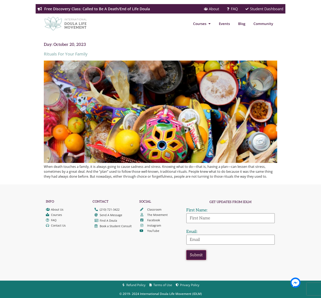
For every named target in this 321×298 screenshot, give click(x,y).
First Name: (196, 210)
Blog (241, 23)
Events (224, 23)
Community (263, 23)
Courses (202, 23)
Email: (191, 231)
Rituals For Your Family (65, 54)
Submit (196, 255)
